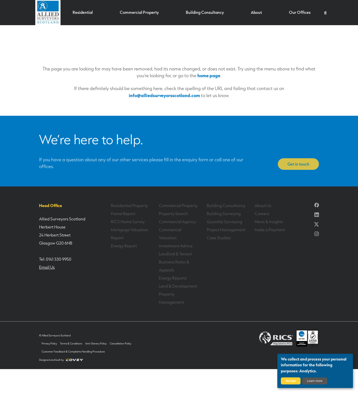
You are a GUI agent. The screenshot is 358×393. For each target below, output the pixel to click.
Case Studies (218, 237)
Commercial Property (139, 12)
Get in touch (298, 164)
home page (208, 75)
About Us (263, 205)
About (256, 12)
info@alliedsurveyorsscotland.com (164, 95)
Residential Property (129, 205)
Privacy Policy (49, 343)
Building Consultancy (205, 12)
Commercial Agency (177, 221)
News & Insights (269, 221)
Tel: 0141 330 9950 (55, 259)
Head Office (50, 205)
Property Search (173, 213)
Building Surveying (224, 213)
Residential (83, 12)
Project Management (226, 229)
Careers (262, 213)
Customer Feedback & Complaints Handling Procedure (73, 351)
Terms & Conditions (71, 343)
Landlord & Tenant (175, 253)
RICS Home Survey (127, 221)
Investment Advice (176, 245)
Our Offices (299, 12)
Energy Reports (172, 278)
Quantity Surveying (224, 221)
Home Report (123, 213)
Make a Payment (270, 229)
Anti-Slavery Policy (95, 343)
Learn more (314, 381)
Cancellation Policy (120, 343)
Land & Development (178, 286)
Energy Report (124, 245)
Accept (291, 381)
